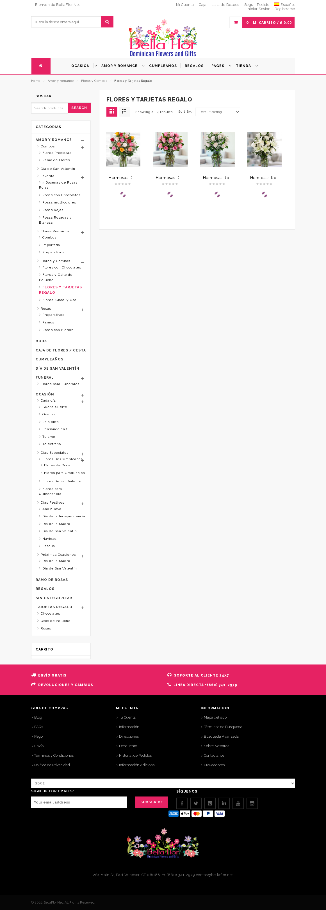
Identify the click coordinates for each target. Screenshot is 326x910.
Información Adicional (137, 765)
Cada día (48, 400)
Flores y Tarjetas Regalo (60, 290)
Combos (48, 146)
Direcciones (129, 736)
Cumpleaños (49, 359)
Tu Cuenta (127, 717)
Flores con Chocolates (61, 267)
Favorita (47, 176)
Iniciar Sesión (258, 9)
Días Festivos (52, 502)
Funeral (45, 377)
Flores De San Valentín (62, 481)
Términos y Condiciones (54, 755)
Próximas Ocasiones (58, 555)
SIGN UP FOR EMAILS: (52, 791)
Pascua (48, 546)
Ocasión (45, 394)
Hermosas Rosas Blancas (227, 177)
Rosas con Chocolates (61, 195)
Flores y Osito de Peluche (55, 277)
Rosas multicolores (59, 202)
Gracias (49, 414)
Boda (41, 341)
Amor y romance (61, 81)
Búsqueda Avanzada (221, 736)
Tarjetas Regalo (54, 607)
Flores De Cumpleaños (62, 459)
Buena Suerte (54, 407)
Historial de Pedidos (135, 755)
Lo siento (50, 422)
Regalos (45, 589)
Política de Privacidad (52, 765)
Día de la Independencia (63, 516)
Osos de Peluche (55, 621)
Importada (51, 245)
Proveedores (214, 765)
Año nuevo (51, 509)
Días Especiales (55, 453)
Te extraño (51, 444)
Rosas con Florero (58, 330)
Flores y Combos (94, 81)
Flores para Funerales (60, 384)
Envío (39, 746)
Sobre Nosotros (216, 746)
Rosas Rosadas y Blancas (55, 220)
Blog (38, 717)
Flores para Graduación (64, 473)
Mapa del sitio (215, 717)
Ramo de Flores (56, 160)
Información (129, 727)
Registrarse (285, 9)
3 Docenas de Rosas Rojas (58, 185)
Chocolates (50, 613)
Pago (38, 736)
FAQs (38, 727)
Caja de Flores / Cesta (61, 350)
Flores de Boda (57, 465)
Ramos (48, 322)
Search (79, 108)
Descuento (128, 746)
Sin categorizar (54, 598)
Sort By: (185, 112)
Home (35, 81)
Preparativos (53, 252)
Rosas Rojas (52, 210)
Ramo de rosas (52, 580)
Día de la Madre (56, 524)
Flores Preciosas (56, 153)
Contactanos (214, 755)
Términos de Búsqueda (223, 727)
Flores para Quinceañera (50, 491)
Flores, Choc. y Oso (59, 300)
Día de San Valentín (58, 169)
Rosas (46, 309)
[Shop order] (217, 112)
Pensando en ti (55, 429)
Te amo (48, 437)
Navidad (49, 539)
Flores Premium (55, 231)
